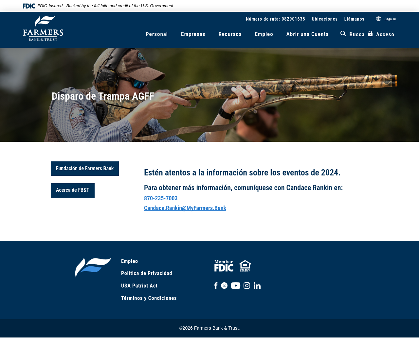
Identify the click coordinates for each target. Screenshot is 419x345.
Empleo (264, 34)
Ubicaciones (325, 19)
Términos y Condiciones (149, 298)
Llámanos (354, 19)
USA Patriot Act (139, 286)
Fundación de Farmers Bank (85, 168)
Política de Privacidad (146, 273)
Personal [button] (157, 34)
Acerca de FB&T (72, 190)
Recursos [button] (230, 34)
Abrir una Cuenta (307, 34)
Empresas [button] (193, 34)
